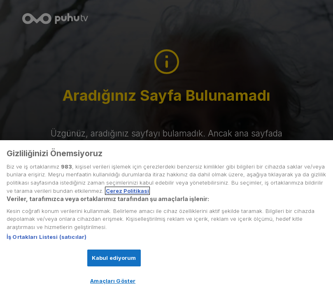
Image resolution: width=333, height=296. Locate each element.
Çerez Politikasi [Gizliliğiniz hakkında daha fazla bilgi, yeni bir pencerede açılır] (127, 190)
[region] (166, 218)
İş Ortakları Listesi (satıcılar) (46, 237)
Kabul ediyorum (114, 257)
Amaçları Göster (112, 281)
